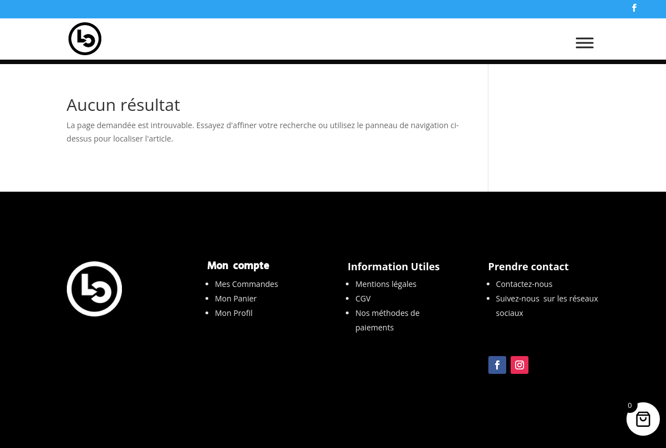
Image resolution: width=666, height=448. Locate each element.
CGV (362, 298)
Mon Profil (234, 313)
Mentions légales (386, 284)
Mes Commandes (246, 284)
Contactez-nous (524, 284)
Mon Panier (236, 298)
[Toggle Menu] (585, 47)
